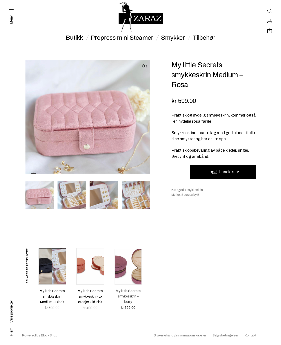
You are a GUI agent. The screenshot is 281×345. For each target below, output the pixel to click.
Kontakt (250, 335)
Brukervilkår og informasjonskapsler (179, 335)
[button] (144, 65)
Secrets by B (190, 194)
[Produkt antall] (179, 172)
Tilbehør (204, 37)
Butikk (74, 37)
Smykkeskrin (194, 190)
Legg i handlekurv (223, 172)
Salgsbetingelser (225, 335)
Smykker (173, 37)
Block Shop (49, 335)
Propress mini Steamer (122, 37)
